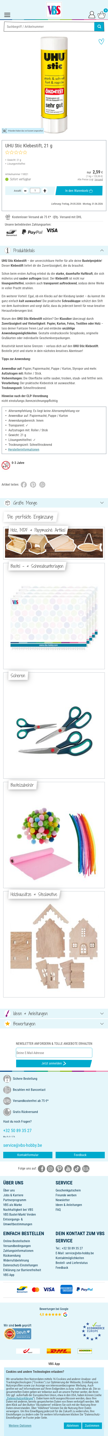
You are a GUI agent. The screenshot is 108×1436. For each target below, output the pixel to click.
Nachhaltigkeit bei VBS (18, 1210)
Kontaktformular (27, 1155)
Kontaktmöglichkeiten (70, 1258)
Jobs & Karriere (13, 1195)
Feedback (80, 1155)
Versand (98, 179)
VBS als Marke (12, 1205)
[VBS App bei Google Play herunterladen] (40, 1382)
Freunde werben (66, 1195)
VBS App (8, 1275)
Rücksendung (12, 1255)
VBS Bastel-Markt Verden (19, 1214)
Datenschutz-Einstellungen (20, 1265)
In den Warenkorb (79, 190)
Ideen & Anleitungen (69, 1205)
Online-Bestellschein (16, 1241)
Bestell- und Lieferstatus (72, 1263)
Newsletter (63, 1200)
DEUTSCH (54, 1395)
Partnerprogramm (14, 1200)
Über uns (9, 1190)
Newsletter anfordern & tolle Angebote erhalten (54, 1044)
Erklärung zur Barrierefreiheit (22, 1270)
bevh (18, 1325)
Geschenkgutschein (68, 1190)
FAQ (58, 1210)
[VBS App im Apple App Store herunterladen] (67, 1382)
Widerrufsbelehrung (16, 1260)
